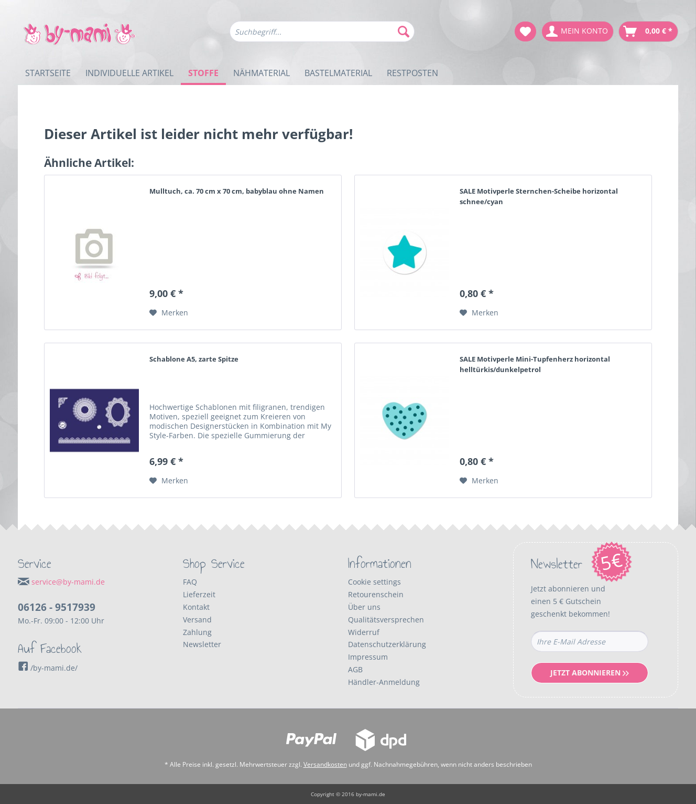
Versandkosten (325, 764)
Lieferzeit (199, 594)
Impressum (368, 657)
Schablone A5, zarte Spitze (193, 359)
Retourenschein (376, 594)
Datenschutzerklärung (387, 644)
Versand (197, 620)
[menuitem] (322, 36)
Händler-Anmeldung (384, 682)
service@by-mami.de (68, 582)
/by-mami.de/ (48, 668)
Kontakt (196, 607)
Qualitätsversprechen (386, 620)
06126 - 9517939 (56, 607)
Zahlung (197, 632)
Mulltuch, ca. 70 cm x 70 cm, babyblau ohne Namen (236, 191)
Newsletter (202, 644)
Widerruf (363, 632)
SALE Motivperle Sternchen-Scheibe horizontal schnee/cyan (539, 196)
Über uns (364, 607)
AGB (355, 669)
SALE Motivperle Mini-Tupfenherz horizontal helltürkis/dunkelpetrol (535, 364)
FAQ (190, 582)
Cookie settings (374, 582)
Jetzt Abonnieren (589, 673)
